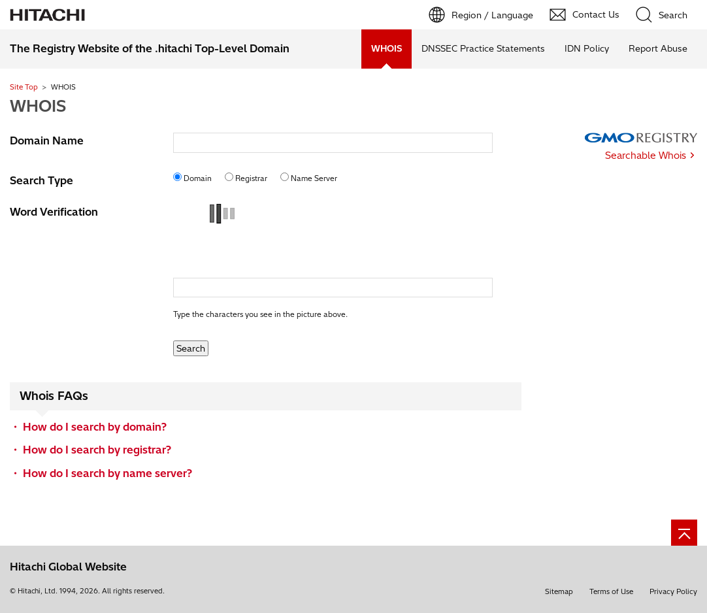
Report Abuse (658, 48)
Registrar (251, 178)
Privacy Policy (673, 591)
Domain (198, 178)
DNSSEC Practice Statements (483, 48)
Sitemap (559, 591)
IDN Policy (587, 48)
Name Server (314, 178)
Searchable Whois (645, 155)
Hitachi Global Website (68, 566)
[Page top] (684, 533)
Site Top (24, 86)
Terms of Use (611, 591)
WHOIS (38, 106)
